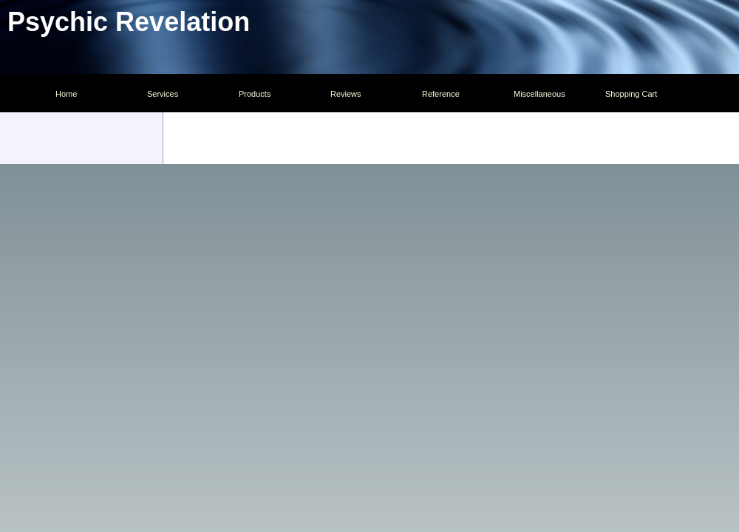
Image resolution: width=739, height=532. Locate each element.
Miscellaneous (539, 93)
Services (162, 93)
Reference (441, 93)
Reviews (345, 93)
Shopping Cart (631, 93)
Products (254, 93)
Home (66, 93)
